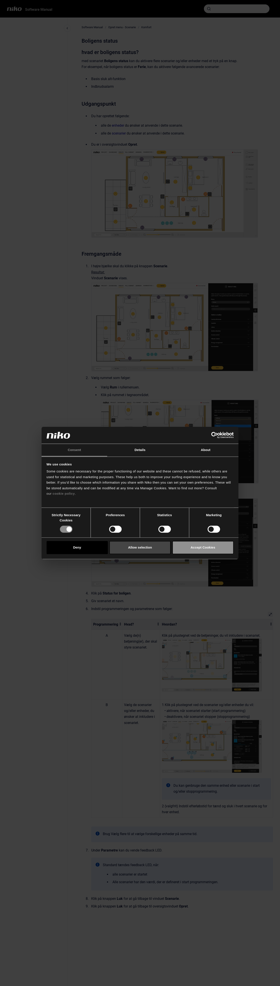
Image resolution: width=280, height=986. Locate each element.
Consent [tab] (74, 450)
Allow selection (140, 547)
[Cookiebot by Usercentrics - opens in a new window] (214, 435)
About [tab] (205, 450)
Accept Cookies (203, 547)
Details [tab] (140, 450)
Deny (77, 547)
